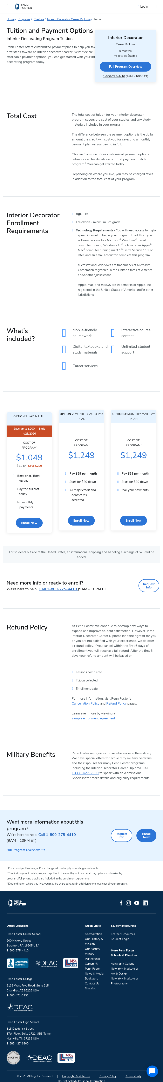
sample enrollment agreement (93, 712)
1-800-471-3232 (17, 989)
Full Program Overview (118, 63)
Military (89, 947)
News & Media (94, 967)
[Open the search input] (155, 7)
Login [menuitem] (144, 7)
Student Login (120, 932)
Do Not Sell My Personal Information (81, 1074)
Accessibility (133, 1069)
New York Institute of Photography (124, 974)
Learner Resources (123, 927)
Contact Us (92, 977)
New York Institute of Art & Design (124, 964)
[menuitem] (23, 6)
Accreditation (93, 927)
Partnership (92, 952)
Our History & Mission (94, 934)
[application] (152, 1071)
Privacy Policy (107, 1069)
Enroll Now (29, 520)
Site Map (90, 982)
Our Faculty (92, 942)
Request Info (148, 581)
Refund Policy (116, 697)
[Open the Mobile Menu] (8, 6)
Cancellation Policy (85, 697)
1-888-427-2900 (85, 767)
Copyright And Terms (76, 1069)
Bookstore (91, 972)
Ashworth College (122, 957)
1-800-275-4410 (107, 72)
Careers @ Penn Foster (93, 959)
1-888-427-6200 (17, 1037)
